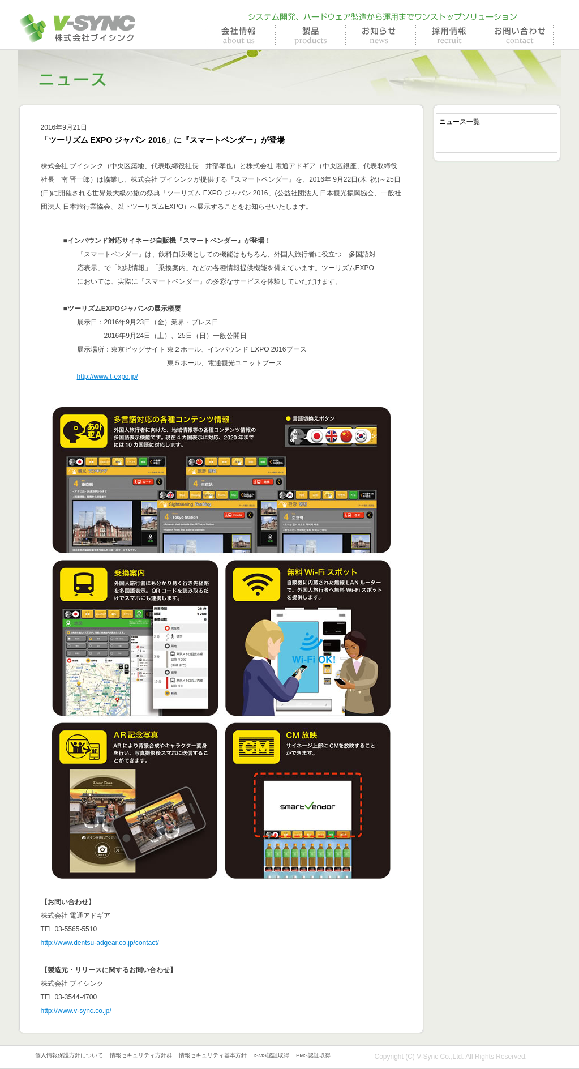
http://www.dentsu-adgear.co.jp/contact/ (100, 943)
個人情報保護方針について (69, 1055)
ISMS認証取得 (271, 1055)
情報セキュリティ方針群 (141, 1055)
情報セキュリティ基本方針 (213, 1055)
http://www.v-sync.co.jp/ (76, 1011)
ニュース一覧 (459, 122)
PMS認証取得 (313, 1055)
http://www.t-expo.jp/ (107, 376)
